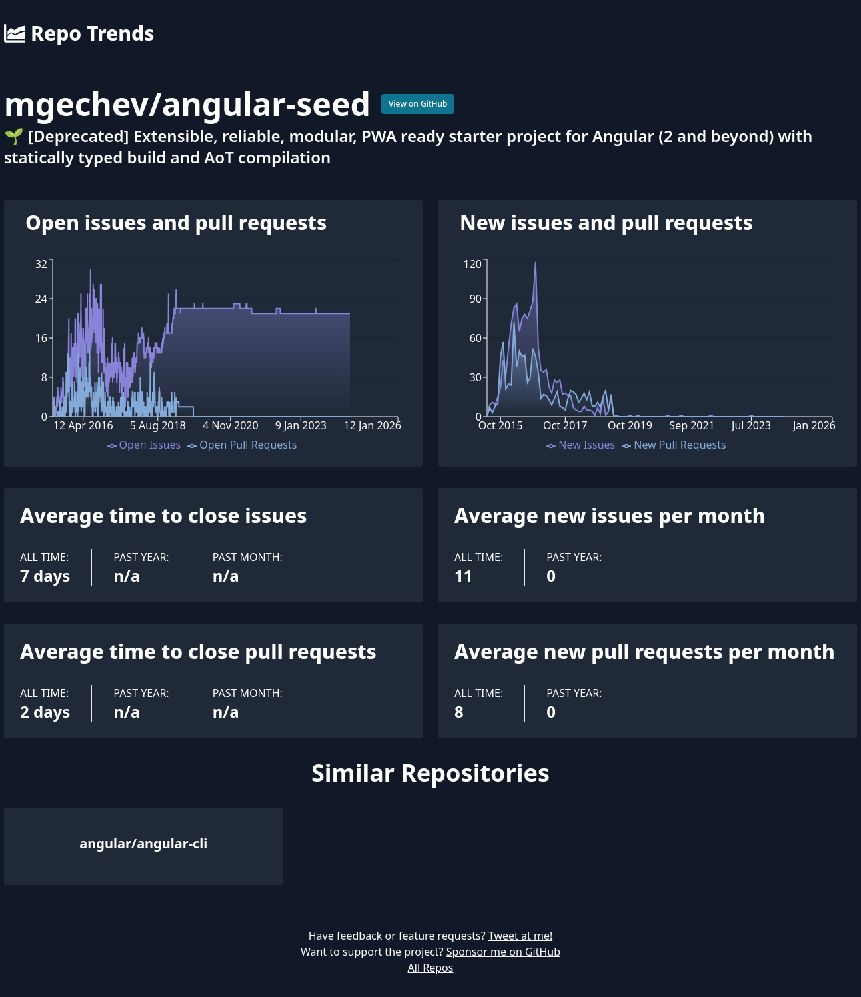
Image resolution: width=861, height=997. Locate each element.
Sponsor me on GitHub (503, 951)
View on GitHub (418, 103)
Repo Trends (79, 33)
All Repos (431, 967)
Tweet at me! (520, 935)
